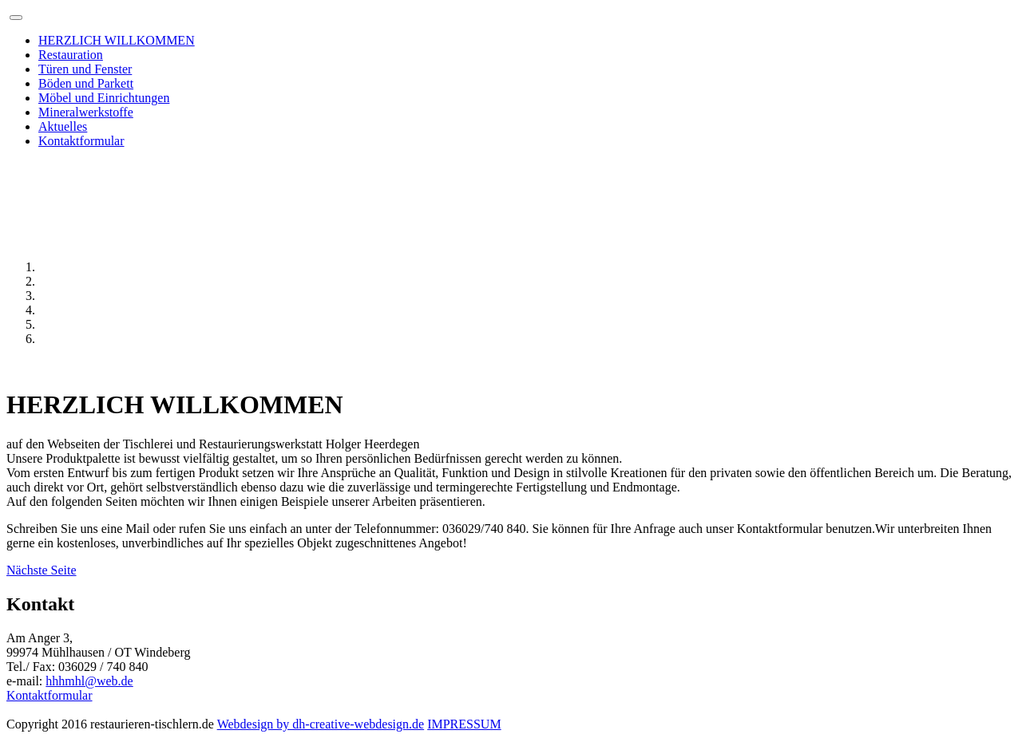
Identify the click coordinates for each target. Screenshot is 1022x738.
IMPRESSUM (464, 724)
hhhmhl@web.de (89, 681)
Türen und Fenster (85, 69)
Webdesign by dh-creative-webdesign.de (321, 724)
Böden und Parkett (85, 83)
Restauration (70, 54)
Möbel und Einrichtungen (103, 98)
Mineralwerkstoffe (85, 112)
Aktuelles (62, 126)
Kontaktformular (81, 141)
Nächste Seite (41, 570)
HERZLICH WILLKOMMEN (116, 40)
